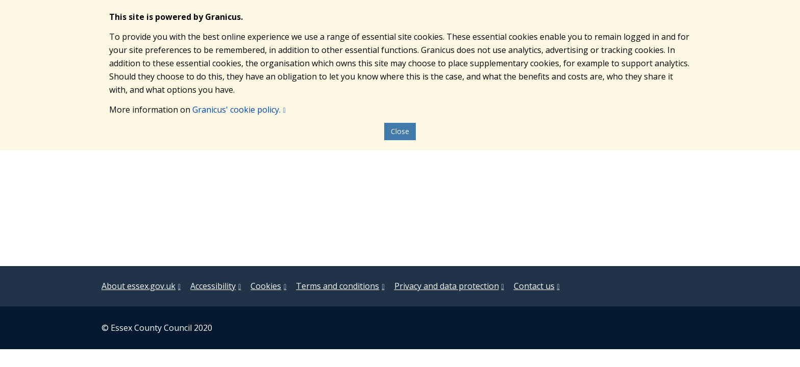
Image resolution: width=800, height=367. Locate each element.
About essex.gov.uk (139, 286)
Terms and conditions (337, 286)
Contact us (534, 286)
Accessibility (213, 286)
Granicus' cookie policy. (236, 109)
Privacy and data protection (446, 286)
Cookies (266, 286)
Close (400, 131)
